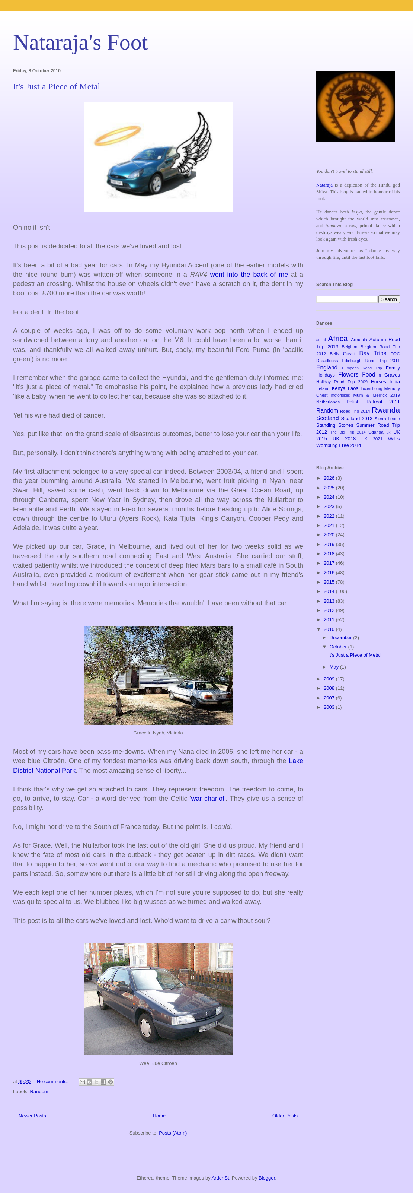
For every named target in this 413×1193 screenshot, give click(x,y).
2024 (330, 497)
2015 (330, 582)
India (395, 381)
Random (39, 1091)
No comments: (53, 1081)
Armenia (359, 339)
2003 (330, 707)
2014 (330, 591)
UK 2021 (371, 438)
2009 (330, 679)
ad (318, 340)
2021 (330, 525)
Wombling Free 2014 (338, 445)
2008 (330, 688)
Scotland (327, 418)
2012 (330, 610)
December (341, 637)
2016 (330, 572)
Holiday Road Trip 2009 (342, 381)
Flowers (348, 374)
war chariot (207, 798)
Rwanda (386, 410)
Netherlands (328, 401)
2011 (330, 619)
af (324, 340)
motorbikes (340, 395)
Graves (392, 375)
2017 (330, 563)
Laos (353, 388)
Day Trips (373, 353)
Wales (394, 438)
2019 (330, 544)
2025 (330, 488)
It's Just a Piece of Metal (56, 86)
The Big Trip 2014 (347, 432)
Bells (334, 353)
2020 (330, 534)
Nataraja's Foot (80, 42)
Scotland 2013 (357, 418)
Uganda (376, 431)
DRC (395, 353)
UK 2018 (344, 438)
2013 (330, 601)
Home (159, 1116)
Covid (349, 353)
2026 (330, 478)
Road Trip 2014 (355, 411)
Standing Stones (334, 425)
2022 (330, 516)
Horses (378, 381)
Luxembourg (371, 389)
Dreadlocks (327, 360)
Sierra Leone (387, 418)
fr (380, 375)
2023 (330, 506)
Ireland (323, 388)
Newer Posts (32, 1116)
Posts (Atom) (173, 1133)
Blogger (267, 1178)
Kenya (339, 388)
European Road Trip (362, 368)
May (335, 667)
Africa (338, 338)
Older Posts (285, 1116)
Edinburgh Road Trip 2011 (371, 360)
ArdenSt (220, 1178)
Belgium (349, 346)
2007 (330, 698)
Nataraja (324, 185)
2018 (330, 553)
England (326, 367)
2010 (330, 629)
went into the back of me (250, 274)
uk (389, 432)
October (339, 647)
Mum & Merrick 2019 (376, 395)
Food (368, 374)
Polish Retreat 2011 (373, 401)
